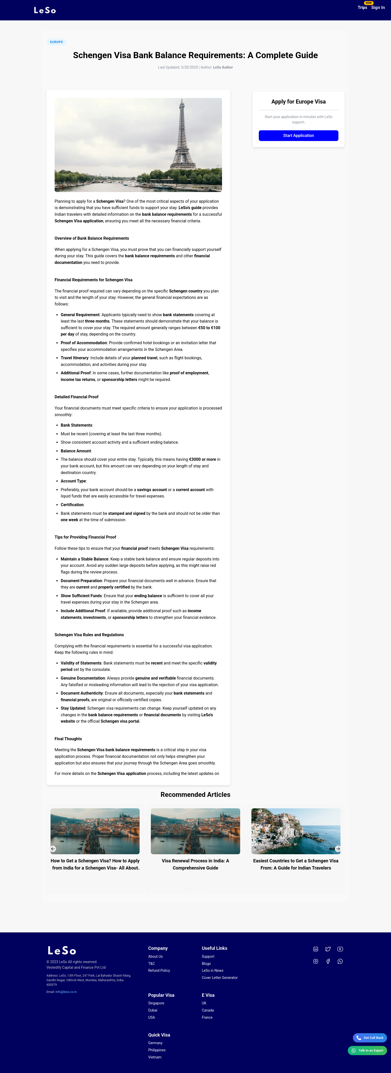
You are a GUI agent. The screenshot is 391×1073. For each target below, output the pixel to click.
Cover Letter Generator (220, 978)
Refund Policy (159, 970)
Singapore (156, 1003)
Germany (155, 1043)
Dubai (152, 1010)
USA (151, 1017)
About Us (155, 956)
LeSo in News (213, 970)
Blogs (206, 964)
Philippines (157, 1050)
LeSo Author (223, 67)
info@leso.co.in (66, 992)
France (207, 1017)
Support (208, 956)
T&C (151, 964)
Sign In (378, 7)
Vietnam (155, 1057)
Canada (208, 1010)
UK (204, 1003)
